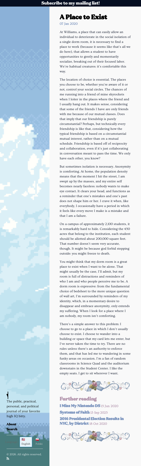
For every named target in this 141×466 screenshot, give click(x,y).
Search (12, 429)
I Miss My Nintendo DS (89, 405)
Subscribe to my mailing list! (70, 3)
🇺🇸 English (26, 441)
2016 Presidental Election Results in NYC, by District (92, 421)
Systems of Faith (84, 412)
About (11, 424)
